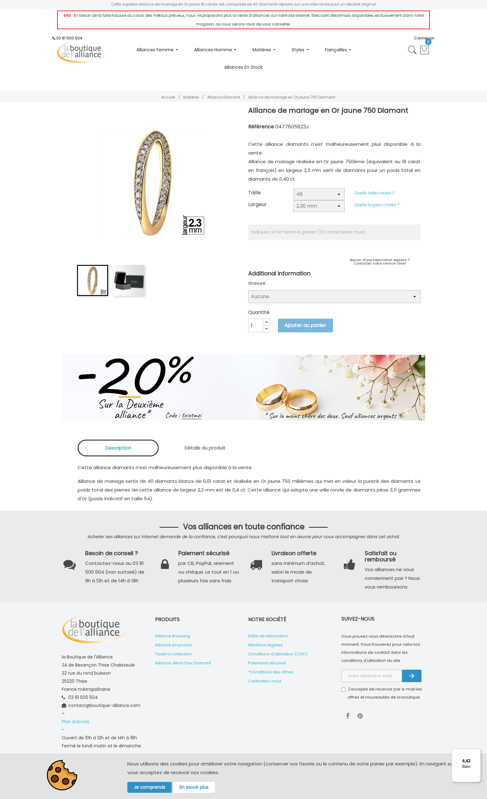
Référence (261, 126)
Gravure (257, 283)
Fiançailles (336, 50)
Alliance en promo (173, 645)
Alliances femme (155, 50)
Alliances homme (213, 50)
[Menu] (477, 752)
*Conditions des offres (270, 672)
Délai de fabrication (268, 636)
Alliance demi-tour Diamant (183, 663)
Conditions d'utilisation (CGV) (277, 654)
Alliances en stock (243, 67)
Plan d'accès (75, 721)
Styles (298, 50)
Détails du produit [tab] (204, 448)
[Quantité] (255, 325)
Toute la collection (173, 654)
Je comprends (149, 787)
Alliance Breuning (172, 636)
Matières (262, 50)
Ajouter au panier (305, 325)
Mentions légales (265, 645)
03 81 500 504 (69, 38)
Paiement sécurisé (267, 663)
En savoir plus (194, 787)
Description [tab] (118, 448)
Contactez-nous (264, 681)
